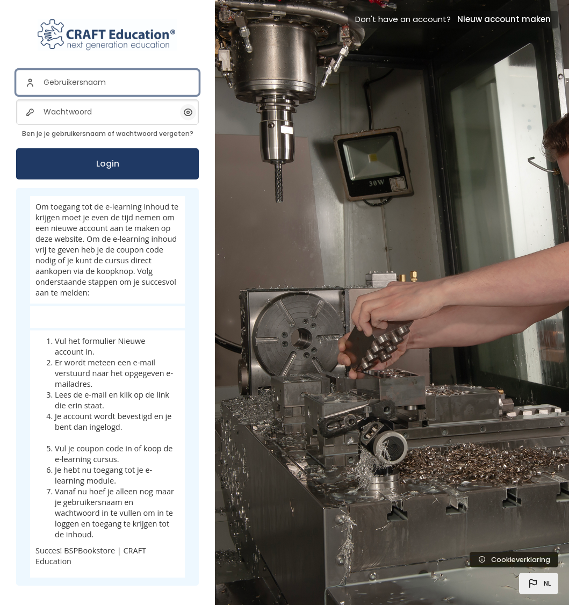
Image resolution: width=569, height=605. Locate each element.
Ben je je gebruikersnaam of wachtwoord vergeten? (107, 133)
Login (107, 163)
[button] (538, 583)
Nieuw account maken (504, 19)
